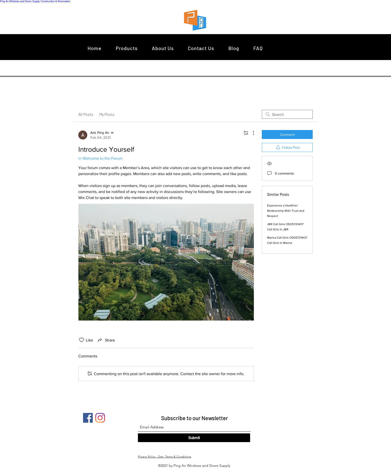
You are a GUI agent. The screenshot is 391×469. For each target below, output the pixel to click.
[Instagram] (100, 418)
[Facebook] (88, 418)
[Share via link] (106, 340)
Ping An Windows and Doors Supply (20, 1)
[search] (287, 114)
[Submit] (194, 437)
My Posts (106, 114)
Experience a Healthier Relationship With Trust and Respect (285, 211)
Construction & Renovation (55, 1)
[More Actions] (251, 133)
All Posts (85, 114)
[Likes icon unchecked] (81, 340)
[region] (196, 20)
